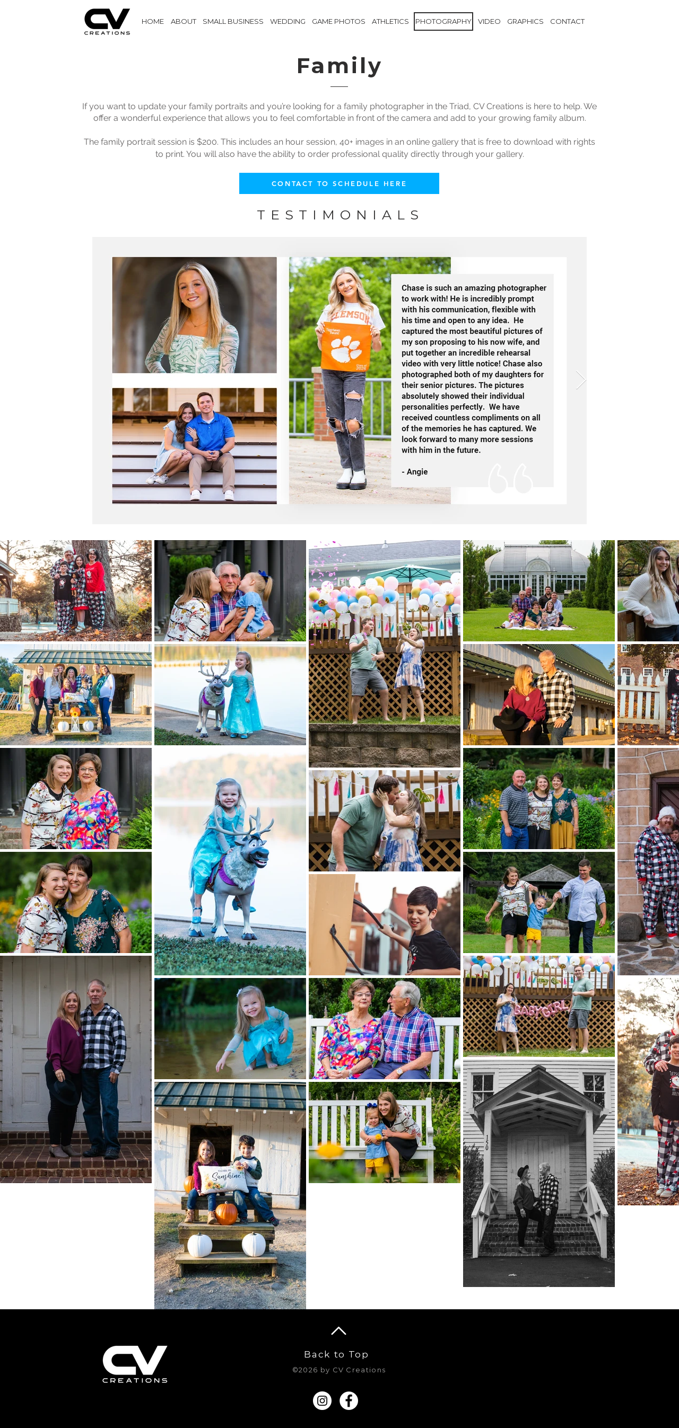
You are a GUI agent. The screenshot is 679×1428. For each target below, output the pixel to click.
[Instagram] (322, 1400)
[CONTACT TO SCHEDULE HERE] (339, 183)
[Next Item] (581, 380)
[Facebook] (349, 1400)
